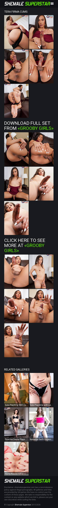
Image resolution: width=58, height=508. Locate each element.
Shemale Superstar (23, 505)
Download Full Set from (29, 125)
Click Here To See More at (24, 245)
